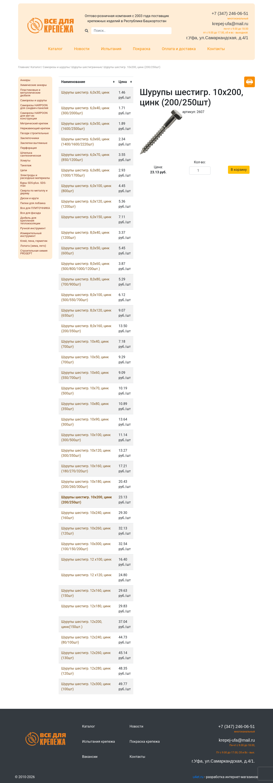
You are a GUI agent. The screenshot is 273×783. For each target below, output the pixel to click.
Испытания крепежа (98, 742)
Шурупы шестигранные (86, 67)
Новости (81, 48)
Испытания (111, 48)
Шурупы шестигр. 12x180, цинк (86, 606)
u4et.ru (198, 777)
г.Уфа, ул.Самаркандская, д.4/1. (223, 761)
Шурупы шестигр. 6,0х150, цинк (86, 217)
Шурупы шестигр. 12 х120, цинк (86, 575)
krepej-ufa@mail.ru (230, 23)
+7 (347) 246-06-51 (230, 13)
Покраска (141, 48)
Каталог (55, 48)
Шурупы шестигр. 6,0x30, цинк (85, 92)
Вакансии (89, 757)
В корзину (239, 170)
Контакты (216, 48)
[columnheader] (87, 82)
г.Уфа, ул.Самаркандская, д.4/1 (217, 37)
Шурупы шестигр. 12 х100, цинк (86, 559)
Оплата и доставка (179, 48)
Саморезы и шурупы (56, 67)
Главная (23, 67)
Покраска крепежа (145, 742)
